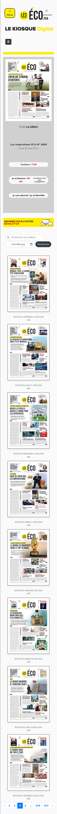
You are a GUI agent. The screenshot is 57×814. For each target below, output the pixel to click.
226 (38, 805)
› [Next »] (52, 805)
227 (46, 805)
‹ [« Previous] (4, 805)
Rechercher (43, 244)
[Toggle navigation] (8, 42)
